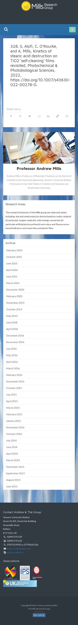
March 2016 (13, 368)
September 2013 (15, 473)
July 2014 (11, 440)
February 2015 (14, 414)
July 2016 (11, 348)
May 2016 (11, 355)
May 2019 (11, 315)
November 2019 (15, 302)
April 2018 (12, 328)
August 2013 (13, 479)
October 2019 (14, 309)
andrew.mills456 (15, 552)
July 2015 (11, 394)
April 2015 (12, 401)
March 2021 (13, 282)
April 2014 (12, 453)
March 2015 (13, 407)
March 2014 (13, 460)
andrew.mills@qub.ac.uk (19, 548)
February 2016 (14, 374)
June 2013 (11, 486)
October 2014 (14, 433)
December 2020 (15, 289)
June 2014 (11, 447)
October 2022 (14, 256)
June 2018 (11, 322)
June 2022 (11, 263)
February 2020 (14, 296)
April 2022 (12, 269)
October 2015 (14, 387)
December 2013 (15, 466)
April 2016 (12, 361)
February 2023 (14, 250)
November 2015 (15, 381)
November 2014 (15, 427)
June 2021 (11, 276)
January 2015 (13, 420)
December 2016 (15, 335)
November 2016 (15, 342)
